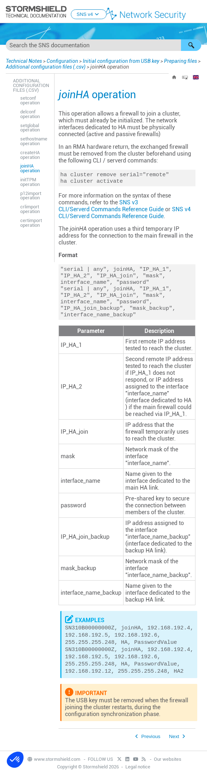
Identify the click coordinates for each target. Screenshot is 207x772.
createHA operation (30, 155)
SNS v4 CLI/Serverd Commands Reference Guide (125, 214)
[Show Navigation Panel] (198, 12)
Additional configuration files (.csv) (46, 67)
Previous (150, 743)
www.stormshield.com (53, 766)
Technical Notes (24, 61)
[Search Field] (103, 45)
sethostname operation (33, 141)
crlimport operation (30, 209)
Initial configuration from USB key (121, 61)
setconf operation (30, 100)
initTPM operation (30, 182)
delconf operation (30, 114)
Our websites (167, 766)
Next (174, 743)
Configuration (62, 61)
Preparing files (180, 61)
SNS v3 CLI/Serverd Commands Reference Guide (111, 207)
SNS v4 (89, 14)
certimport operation (31, 223)
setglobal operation (30, 128)
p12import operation (30, 196)
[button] (191, 45)
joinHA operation (30, 168)
